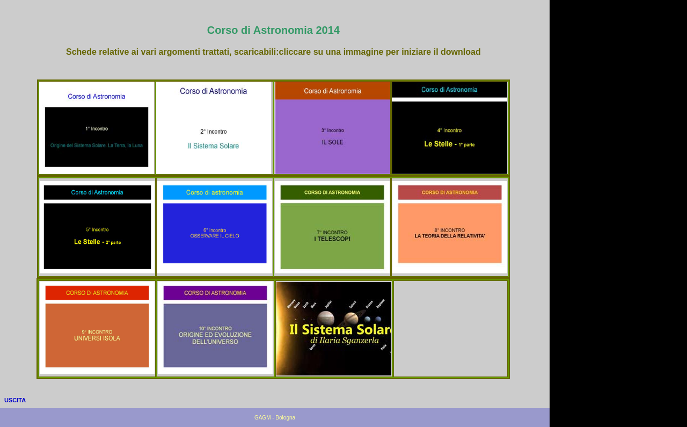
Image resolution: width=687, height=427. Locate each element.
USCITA (15, 400)
